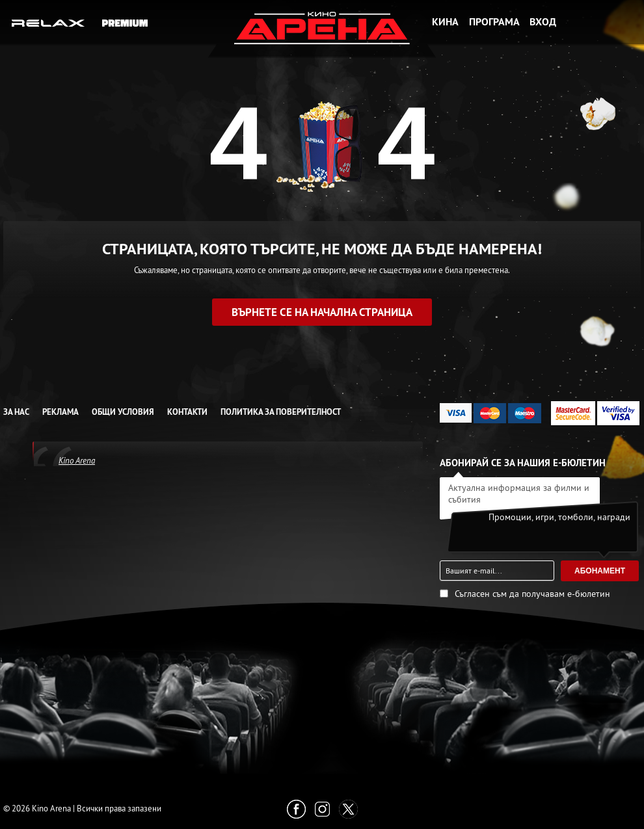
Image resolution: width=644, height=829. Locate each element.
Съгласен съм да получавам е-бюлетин (532, 593)
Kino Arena (77, 460)
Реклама (60, 411)
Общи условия (123, 411)
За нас (16, 411)
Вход (543, 22)
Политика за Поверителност (281, 411)
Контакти (187, 411)
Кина (445, 22)
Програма (494, 22)
